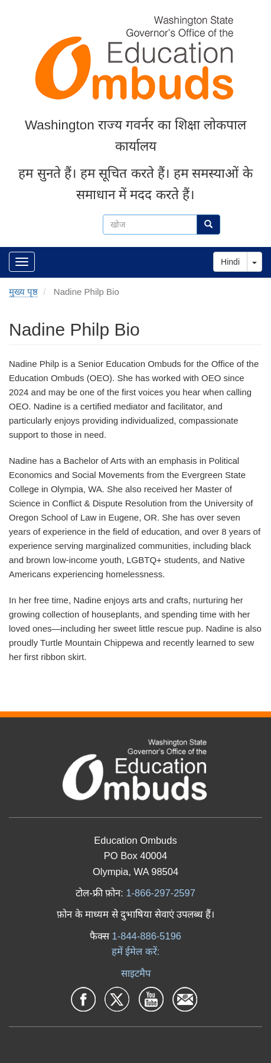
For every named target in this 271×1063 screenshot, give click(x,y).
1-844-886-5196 (146, 936)
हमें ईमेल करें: (136, 951)
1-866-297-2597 (160, 893)
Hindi (230, 261)
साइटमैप (136, 973)
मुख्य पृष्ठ (23, 292)
